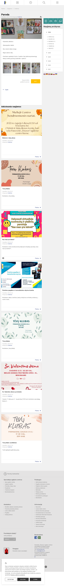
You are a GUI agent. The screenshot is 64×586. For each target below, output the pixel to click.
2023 (49, 61)
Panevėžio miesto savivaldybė (20, 550)
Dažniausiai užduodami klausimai (44, 514)
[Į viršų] (46, 567)
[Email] (39, 537)
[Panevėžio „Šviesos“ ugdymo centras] (5, 2)
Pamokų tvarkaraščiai (11, 473)
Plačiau (37, 156)
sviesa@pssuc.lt (41, 550)
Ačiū (35, 81)
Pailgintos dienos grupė (41, 486)
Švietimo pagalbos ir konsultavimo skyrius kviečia (18, 290)
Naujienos (9, 8)
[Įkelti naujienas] (17, 2)
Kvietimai (17, 8)
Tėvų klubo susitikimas (9, 443)
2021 (49, 69)
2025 (49, 52)
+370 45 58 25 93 (40, 549)
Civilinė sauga (39, 522)
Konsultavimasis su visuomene (43, 512)
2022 (49, 65)
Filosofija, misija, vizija (10, 486)
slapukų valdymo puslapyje (18, 575)
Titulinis (3, 8)
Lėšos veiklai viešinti (10, 510)
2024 (49, 57)
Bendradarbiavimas (9, 492)
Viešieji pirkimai (8, 514)
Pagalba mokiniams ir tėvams (43, 484)
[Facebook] (35, 537)
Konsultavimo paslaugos (42, 495)
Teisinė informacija (40, 524)
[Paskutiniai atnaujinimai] (30, 2)
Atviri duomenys (40, 526)
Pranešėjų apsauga (40, 516)
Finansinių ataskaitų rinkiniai (11, 509)
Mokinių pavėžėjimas (41, 493)
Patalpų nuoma (39, 492)
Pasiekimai (7, 488)
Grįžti (6, 89)
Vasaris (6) (51, 46)
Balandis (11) (51, 41)
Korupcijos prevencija (41, 520)
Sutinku (35, 579)
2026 (49, 32)
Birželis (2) (51, 36)
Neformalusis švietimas (41, 482)
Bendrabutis (39, 497)
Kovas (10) (51, 43)
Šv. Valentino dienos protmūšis (12, 392)
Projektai (7, 512)
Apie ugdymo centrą (10, 482)
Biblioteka (38, 490)
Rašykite (7, 539)
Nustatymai (11, 579)
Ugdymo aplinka (9, 484)
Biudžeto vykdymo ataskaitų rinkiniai (13, 507)
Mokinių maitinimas (40, 488)
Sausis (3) (50, 48)
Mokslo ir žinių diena (8, 138)
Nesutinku (23, 579)
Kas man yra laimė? (8, 239)
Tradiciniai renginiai (9, 490)
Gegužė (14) (51, 39)
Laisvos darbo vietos (41, 509)
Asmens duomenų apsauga (42, 510)
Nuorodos (38, 507)
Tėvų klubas (6, 189)
